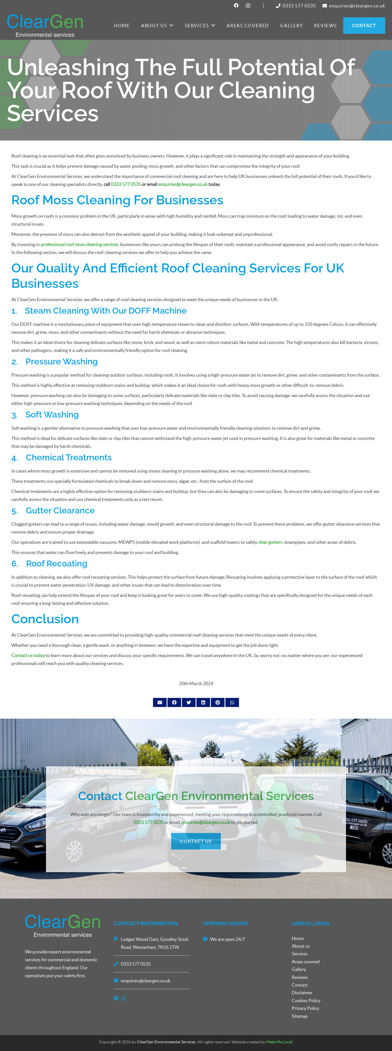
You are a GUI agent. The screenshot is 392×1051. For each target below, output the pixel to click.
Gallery (299, 969)
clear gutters (270, 542)
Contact (300, 984)
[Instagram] (248, 5)
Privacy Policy (305, 1008)
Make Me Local (279, 1042)
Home (298, 938)
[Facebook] (236, 5)
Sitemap (300, 1016)
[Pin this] (218, 702)
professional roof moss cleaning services (79, 244)
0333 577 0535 (126, 184)
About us (301, 946)
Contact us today (28, 655)
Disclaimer (302, 992)
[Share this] (174, 702)
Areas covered (306, 961)
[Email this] (160, 702)
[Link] (45, 25)
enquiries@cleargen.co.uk (182, 184)
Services (300, 953)
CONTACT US (196, 893)
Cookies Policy (306, 1000)
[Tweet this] (189, 702)
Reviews (300, 977)
